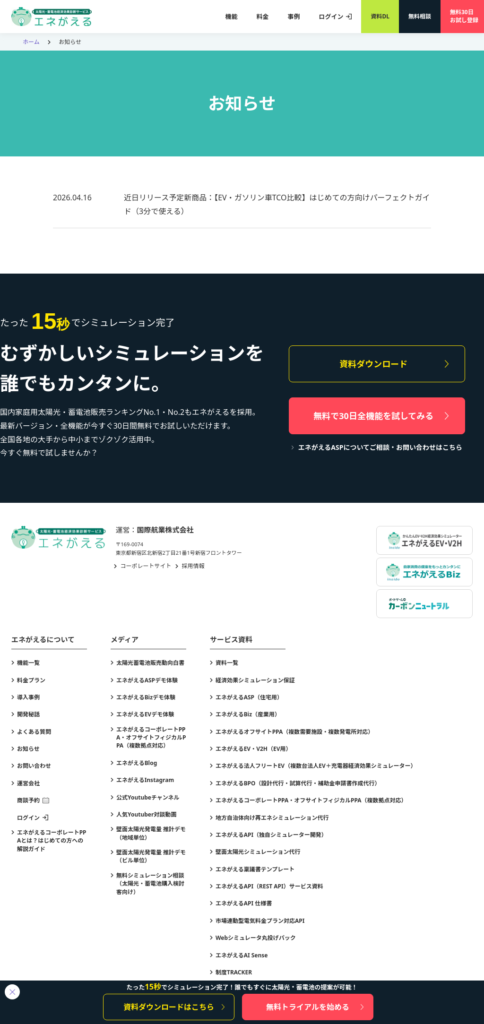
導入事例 (28, 697)
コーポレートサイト (146, 566)
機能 (231, 16)
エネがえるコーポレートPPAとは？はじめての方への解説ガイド (51, 840)
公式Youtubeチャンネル (148, 797)
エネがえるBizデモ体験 (145, 697)
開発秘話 (28, 714)
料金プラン (31, 680)
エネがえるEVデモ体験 (145, 714)
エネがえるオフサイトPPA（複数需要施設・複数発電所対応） (294, 732)
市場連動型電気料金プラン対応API (260, 921)
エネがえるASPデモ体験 (147, 680)
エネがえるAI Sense (242, 955)
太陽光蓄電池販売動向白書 (150, 663)
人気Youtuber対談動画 (146, 814)
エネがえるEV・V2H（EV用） (254, 749)
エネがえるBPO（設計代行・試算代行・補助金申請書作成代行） (298, 783)
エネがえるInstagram (145, 780)
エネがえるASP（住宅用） (249, 697)
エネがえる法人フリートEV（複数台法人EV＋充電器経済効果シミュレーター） (316, 766)
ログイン (331, 16)
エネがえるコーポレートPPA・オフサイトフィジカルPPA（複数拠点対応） (151, 737)
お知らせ (28, 749)
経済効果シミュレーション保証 (255, 680)
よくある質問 (34, 732)
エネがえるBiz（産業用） (248, 714)
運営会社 (28, 783)
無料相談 (419, 16)
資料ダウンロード (373, 364)
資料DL (380, 16)
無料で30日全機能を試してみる (373, 416)
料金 (262, 16)
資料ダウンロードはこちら (168, 1007)
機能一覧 (28, 663)
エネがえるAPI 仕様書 (244, 903)
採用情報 (193, 566)
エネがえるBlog (136, 763)
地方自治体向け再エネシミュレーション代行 (272, 818)
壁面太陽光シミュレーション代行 (258, 852)
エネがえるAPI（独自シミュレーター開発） (271, 835)
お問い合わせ (34, 766)
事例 (293, 16)
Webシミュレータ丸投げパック (256, 938)
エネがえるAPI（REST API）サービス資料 (269, 886)
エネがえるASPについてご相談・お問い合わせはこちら (380, 447)
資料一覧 (227, 663)
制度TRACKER (234, 972)
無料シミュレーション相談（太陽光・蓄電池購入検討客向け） (150, 883)
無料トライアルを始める (307, 1007)
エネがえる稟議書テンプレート (255, 869)
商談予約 (28, 800)
